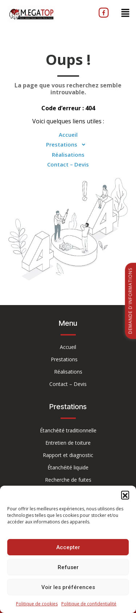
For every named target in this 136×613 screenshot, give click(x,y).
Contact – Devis (68, 164)
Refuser (68, 567)
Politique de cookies (37, 604)
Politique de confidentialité (88, 604)
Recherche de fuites (68, 479)
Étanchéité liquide (68, 467)
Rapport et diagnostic (68, 455)
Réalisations (68, 154)
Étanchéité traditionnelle (68, 430)
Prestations (68, 145)
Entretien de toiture (68, 442)
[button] (125, 494)
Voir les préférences (68, 587)
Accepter (68, 547)
